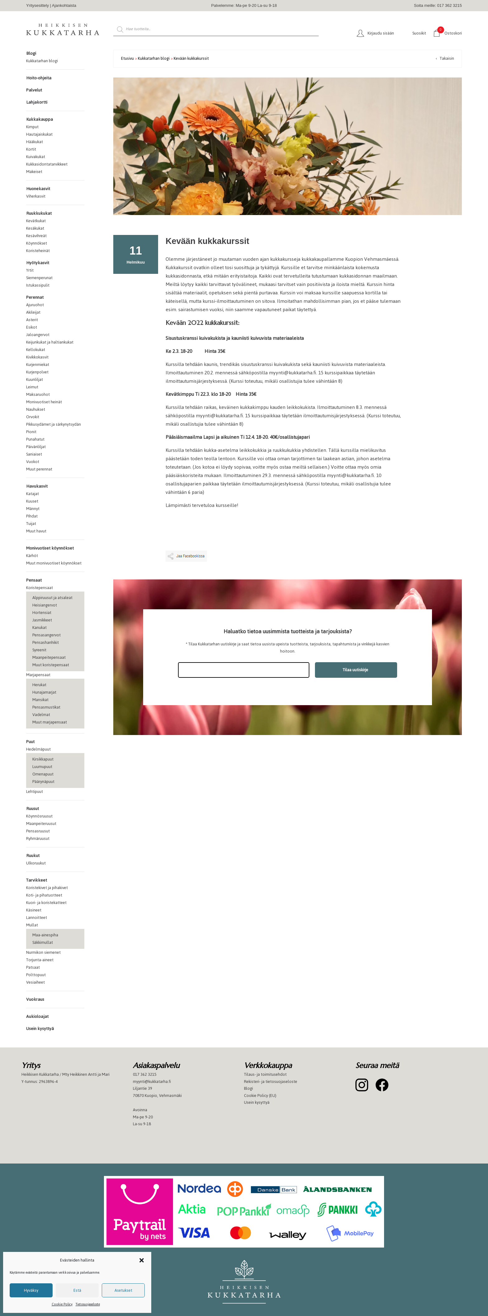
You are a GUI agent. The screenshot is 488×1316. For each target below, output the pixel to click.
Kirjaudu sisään (381, 33)
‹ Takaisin (445, 58)
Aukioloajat (37, 1016)
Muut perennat (39, 469)
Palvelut (34, 90)
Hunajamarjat (44, 692)
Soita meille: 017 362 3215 (438, 5)
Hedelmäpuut (38, 749)
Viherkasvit (35, 196)
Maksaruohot (38, 394)
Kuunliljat (34, 379)
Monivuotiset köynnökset (50, 548)
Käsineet (33, 910)
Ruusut (32, 808)
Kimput (32, 127)
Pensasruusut (38, 831)
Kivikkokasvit (37, 357)
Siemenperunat (39, 278)
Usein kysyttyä (40, 1028)
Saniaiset (34, 454)
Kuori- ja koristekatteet (46, 902)
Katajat (32, 494)
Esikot (31, 327)
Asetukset (123, 1290)
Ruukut (33, 855)
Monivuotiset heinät (44, 402)
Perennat (35, 297)
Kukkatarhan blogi (42, 61)
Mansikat (40, 700)
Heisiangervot (44, 605)
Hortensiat (41, 612)
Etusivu (127, 58)
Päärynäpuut (43, 781)
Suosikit (419, 33)
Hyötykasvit (37, 263)
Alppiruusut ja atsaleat (52, 598)
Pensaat (34, 580)
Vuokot (32, 462)
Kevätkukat (36, 221)
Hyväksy (31, 1290)
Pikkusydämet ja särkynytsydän (53, 424)
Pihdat (32, 516)
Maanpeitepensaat (49, 657)
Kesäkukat (35, 228)
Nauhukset (35, 409)
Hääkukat (34, 142)
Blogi (31, 53)
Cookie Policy (62, 1304)
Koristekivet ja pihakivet (47, 888)
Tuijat (31, 523)
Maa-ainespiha (45, 935)
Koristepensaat (39, 588)
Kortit (31, 149)
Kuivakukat (35, 157)
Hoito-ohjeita (38, 78)
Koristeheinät (38, 251)
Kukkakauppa (39, 119)
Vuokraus (35, 999)
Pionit (31, 432)
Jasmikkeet (42, 620)
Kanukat (39, 627)
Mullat (32, 925)
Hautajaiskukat (39, 134)
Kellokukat (35, 350)
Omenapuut (43, 774)
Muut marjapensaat (49, 722)
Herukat (39, 685)
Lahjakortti (36, 102)
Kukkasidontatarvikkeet (47, 164)
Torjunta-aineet (40, 960)
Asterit (32, 320)
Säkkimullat (42, 942)
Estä (77, 1290)
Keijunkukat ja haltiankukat (49, 342)
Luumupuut (42, 766)
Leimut (32, 387)
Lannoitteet (36, 917)
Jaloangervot (37, 335)
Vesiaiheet (35, 982)
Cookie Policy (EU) (260, 1095)
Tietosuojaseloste (88, 1304)
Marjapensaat (38, 675)
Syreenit (39, 650)
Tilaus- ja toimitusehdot (265, 1074)
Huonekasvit (38, 189)
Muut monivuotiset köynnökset (54, 563)
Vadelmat (41, 715)
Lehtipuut (34, 791)
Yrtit (30, 270)
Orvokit (32, 417)
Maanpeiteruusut (41, 823)
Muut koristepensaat (50, 665)
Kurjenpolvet (37, 372)
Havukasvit (37, 486)
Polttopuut (36, 975)
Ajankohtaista (64, 5)
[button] (141, 1260)
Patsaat (33, 967)
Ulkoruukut (36, 863)
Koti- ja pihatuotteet (44, 895)
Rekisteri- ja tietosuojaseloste (270, 1081)
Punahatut (35, 439)
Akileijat (33, 312)
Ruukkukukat (39, 213)
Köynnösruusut (39, 816)
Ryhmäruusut (37, 838)
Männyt (33, 509)
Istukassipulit (37, 285)
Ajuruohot (35, 305)
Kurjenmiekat (37, 364)
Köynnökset (36, 243)
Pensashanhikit (45, 642)
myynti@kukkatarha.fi (292, 372)
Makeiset (34, 172)
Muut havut (36, 531)
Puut (30, 742)
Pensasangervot (46, 635)
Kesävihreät (36, 236)
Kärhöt (32, 556)
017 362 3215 (145, 1074)
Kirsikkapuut (43, 759)
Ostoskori (449, 33)
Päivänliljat (36, 447)
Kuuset (32, 501)
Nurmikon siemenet (43, 952)
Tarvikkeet (36, 880)
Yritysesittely (37, 5)
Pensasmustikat (46, 707)
